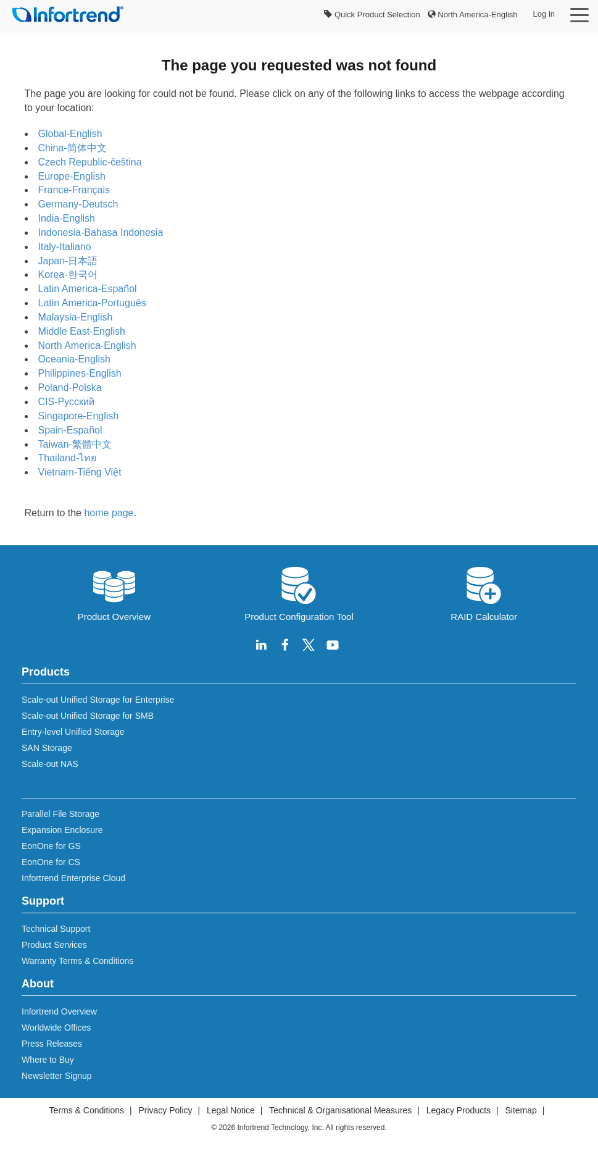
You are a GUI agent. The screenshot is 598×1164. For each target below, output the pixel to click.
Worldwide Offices (56, 1027)
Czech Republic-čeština (90, 162)
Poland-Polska (70, 387)
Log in (544, 14)
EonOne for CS (51, 862)
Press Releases (52, 1044)
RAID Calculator (484, 593)
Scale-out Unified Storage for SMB (88, 716)
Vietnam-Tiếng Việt (80, 472)
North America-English (473, 14)
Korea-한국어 (68, 274)
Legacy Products (458, 1110)
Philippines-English (80, 373)
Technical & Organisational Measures (340, 1110)
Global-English (70, 133)
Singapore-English (78, 416)
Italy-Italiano (64, 246)
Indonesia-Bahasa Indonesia (101, 232)
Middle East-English (81, 331)
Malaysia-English (75, 317)
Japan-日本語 (68, 261)
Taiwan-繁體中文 (75, 444)
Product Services (54, 945)
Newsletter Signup (57, 1076)
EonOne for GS (51, 846)
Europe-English (72, 176)
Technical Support (56, 929)
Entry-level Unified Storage (73, 732)
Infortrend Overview (59, 1011)
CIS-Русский (66, 401)
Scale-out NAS (50, 764)
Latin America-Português (92, 303)
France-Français (74, 190)
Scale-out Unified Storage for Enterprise (98, 700)
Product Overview (114, 593)
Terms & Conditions (86, 1110)
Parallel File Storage (60, 814)
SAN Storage (47, 748)
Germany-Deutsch (78, 204)
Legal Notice (231, 1110)
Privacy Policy (165, 1110)
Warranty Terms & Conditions (77, 961)
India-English (67, 218)
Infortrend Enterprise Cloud (73, 878)
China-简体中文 (72, 148)
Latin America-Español (87, 288)
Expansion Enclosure (62, 830)
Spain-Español (70, 430)
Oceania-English (74, 359)
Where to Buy (48, 1060)
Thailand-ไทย (67, 458)
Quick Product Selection (372, 14)
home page (108, 513)
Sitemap (521, 1110)
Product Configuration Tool (299, 593)
